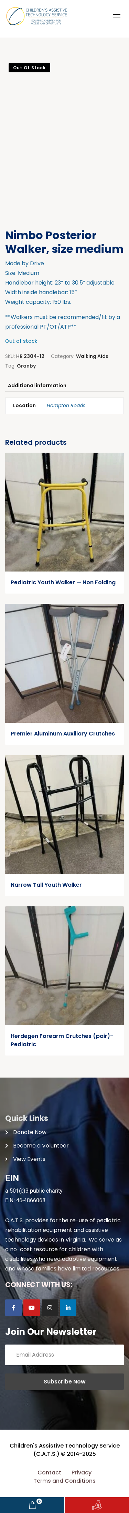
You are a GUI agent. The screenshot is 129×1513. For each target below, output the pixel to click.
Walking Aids (92, 356)
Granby (26, 365)
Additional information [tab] (37, 385)
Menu (116, 16)
